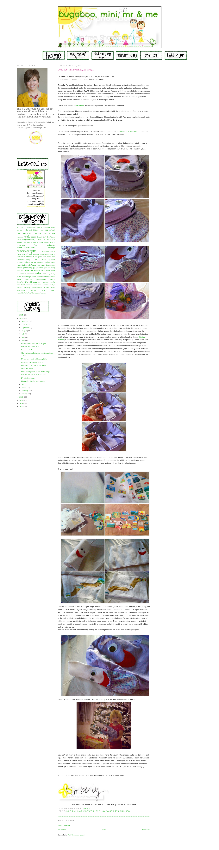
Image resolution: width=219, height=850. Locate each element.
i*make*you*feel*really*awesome (28, 254)
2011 (21, 403)
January (25, 394)
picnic (53, 265)
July (23, 334)
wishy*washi (21, 290)
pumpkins (47, 267)
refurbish (37, 270)
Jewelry (50, 254)
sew (44, 273)
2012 (21, 400)
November (26, 321)
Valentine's (37, 285)
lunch (44, 257)
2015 (21, 315)
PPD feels (80, 105)
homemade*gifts (26, 250)
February (25, 391)
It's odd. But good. (27, 378)
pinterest (19, 268)
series (38, 273)
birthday (36, 230)
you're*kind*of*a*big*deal (25, 293)
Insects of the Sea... (28, 350)
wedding (27, 287)
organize (40, 262)
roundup (23, 274)
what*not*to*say (37, 287)
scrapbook (30, 274)
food (28, 242)
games (46, 242)
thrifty (53, 282)
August (24, 331)
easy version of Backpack (127, 131)
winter (53, 287)
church (45, 233)
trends (23, 285)
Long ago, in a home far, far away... (34, 365)
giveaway (21, 245)
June (23, 337)
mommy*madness (23, 262)
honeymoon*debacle (48, 251)
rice (18, 274)
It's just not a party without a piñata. (34, 359)
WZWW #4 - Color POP (30, 347)
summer (33, 276)
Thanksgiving (41, 279)
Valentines (45, 285)
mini (36, 259)
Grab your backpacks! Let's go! (32, 362)
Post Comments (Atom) (76, 835)
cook (52, 233)
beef (30, 230)
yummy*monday (41, 293)
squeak (19, 277)
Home (104, 830)
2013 (21, 397)
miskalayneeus (48, 259)
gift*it (52, 242)
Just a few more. (27, 368)
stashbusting (26, 277)
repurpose (45, 270)
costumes (20, 237)
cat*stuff (52, 230)
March (24, 387)
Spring (53, 274)
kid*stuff (30, 256)
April (24, 384)
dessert (39, 237)
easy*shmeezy (28, 239)
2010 (21, 406)
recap (53, 268)
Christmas (37, 233)
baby (21, 230)
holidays (51, 247)
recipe (18, 270)
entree (39, 240)
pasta (38, 265)
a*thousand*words (48, 227)
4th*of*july (20, 227)
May (23, 340)
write (43, 290)
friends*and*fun (37, 242)
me (53, 256)
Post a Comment (64, 826)
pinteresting (27, 268)
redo (22, 270)
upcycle (29, 285)
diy (44, 237)
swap (38, 276)
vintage (52, 285)
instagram (43, 254)
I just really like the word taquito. (33, 381)
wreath (33, 290)
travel (18, 285)
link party (38, 257)
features (19, 242)
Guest (36, 245)
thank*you (28, 279)
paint (53, 262)
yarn (53, 290)
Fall (43, 240)
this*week (45, 282)
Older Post (146, 830)
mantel (49, 257)
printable (40, 268)
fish (25, 242)
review (53, 270)
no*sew (33, 262)
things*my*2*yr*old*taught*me (28, 282)
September (26, 328)
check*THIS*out (24, 233)
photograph (46, 265)
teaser (19, 279)
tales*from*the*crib (47, 276)
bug (46, 230)
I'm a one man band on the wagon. (33, 343)
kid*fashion (21, 257)
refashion (29, 270)
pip (34, 268)
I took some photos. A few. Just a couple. (36, 372)
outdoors (47, 262)
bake (26, 230)
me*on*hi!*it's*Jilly (23, 260)
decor (33, 237)
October (25, 324)
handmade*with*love (26, 247)
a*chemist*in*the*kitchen (32, 227)
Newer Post (62, 830)
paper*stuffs (21, 265)
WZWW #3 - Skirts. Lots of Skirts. (34, 375)
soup (48, 274)
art (18, 230)
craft (27, 236)
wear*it (19, 287)
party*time (31, 265)
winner (46, 287)
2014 (21, 318)
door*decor (51, 237)
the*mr (52, 279)
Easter (19, 240)
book (42, 230)
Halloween (51, 245)
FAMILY (51, 239)
